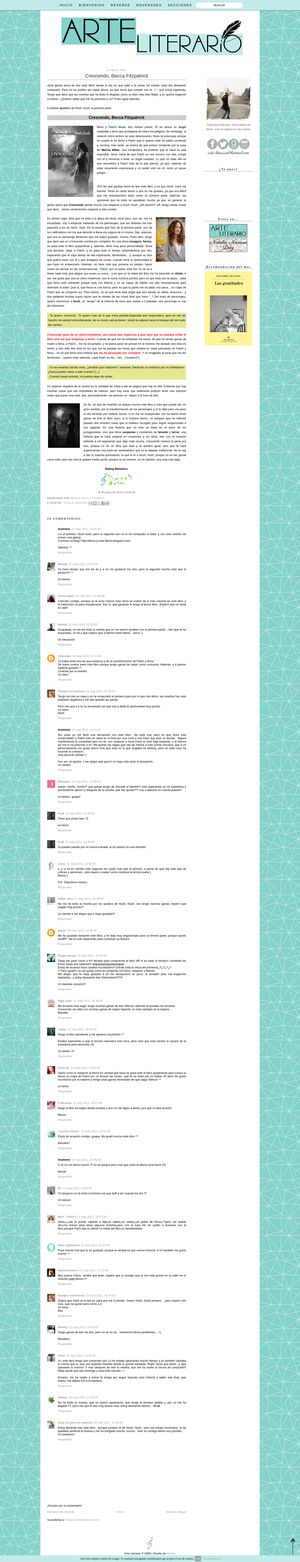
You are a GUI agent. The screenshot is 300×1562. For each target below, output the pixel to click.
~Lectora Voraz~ (69, 1131)
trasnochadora (68, 1270)
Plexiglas (64, 781)
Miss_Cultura (67, 1216)
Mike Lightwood (68, 1245)
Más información (212, 1558)
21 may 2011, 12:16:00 (100, 691)
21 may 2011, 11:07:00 (83, 564)
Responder (65, 552)
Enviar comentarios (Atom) (82, 1519)
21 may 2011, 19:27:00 (87, 1103)
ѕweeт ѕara (65, 898)
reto (155, 89)
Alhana (62, 1397)
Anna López (66, 596)
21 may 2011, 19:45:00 (86, 1159)
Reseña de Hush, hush (116, 492)
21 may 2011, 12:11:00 (86, 656)
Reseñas (81, 503)
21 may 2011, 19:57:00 (92, 1216)
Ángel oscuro (67, 955)
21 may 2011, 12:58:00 (86, 781)
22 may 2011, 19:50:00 (83, 1327)
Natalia (171, 1553)
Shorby (63, 1327)
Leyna (62, 1029)
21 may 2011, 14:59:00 (82, 930)
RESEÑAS (120, 5)
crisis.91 (63, 1067)
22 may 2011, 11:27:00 (93, 1270)
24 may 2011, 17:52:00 (83, 1397)
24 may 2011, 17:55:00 (108, 1422)
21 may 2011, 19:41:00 (96, 1131)
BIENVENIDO (92, 5)
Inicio (120, 1511)
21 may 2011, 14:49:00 (89, 898)
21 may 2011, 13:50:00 (80, 813)
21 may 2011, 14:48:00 (81, 863)
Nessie (62, 624)
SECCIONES (180, 5)
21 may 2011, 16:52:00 (82, 1029)
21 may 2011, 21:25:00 (95, 1245)
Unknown (64, 656)
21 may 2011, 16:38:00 (88, 1000)
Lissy (61, 863)
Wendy (62, 564)
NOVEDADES (149, 5)
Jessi (61, 1355)
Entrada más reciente (60, 1511)
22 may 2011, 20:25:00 (81, 1355)
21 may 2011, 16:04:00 (92, 955)
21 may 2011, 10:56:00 (86, 529)
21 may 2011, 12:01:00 (83, 624)
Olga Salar (65, 1000)
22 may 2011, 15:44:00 (100, 1295)
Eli (59, 1188)
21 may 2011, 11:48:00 (90, 596)
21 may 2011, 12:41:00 (86, 729)
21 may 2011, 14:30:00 (80, 842)
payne (62, 930)
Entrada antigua (176, 1511)
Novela (68, 503)
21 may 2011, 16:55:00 (85, 1067)
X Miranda (64, 1103)
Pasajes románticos (71, 691)
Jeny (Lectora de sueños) (75, 1422)
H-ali (61, 813)
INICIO (66, 5)
